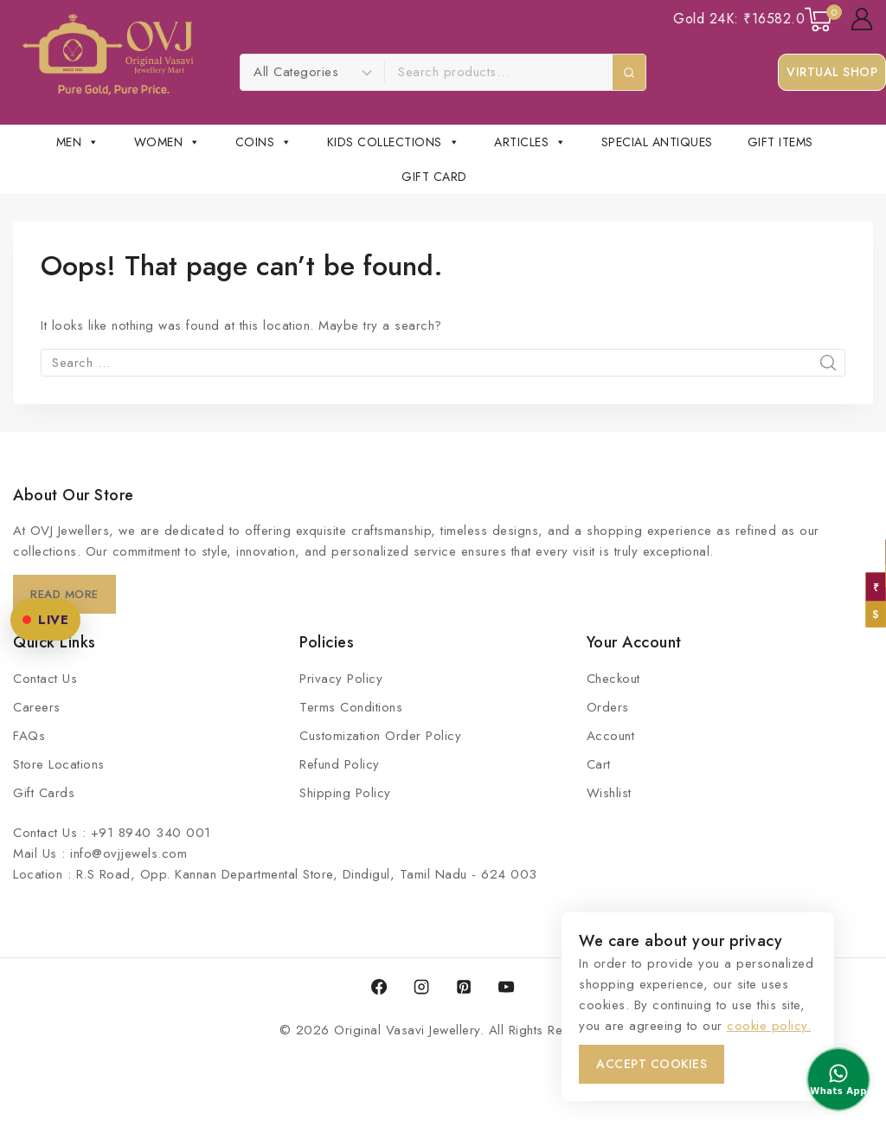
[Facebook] (379, 986)
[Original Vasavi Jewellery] (107, 54)
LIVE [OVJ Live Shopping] (45, 619)
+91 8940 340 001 (151, 832)
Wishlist (609, 792)
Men (78, 142)
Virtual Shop (831, 71)
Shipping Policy (345, 792)
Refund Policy (339, 764)
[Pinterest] (463, 986)
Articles (530, 142)
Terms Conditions (350, 707)
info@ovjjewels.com (128, 853)
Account (611, 735)
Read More (67, 593)
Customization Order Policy (380, 735)
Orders (608, 707)
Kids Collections (393, 142)
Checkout (613, 678)
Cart (599, 764)
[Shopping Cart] (819, 19)
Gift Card (434, 176)
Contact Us (45, 678)
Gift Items (780, 142)
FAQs (29, 735)
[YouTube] (506, 986)
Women (167, 142)
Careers (37, 707)
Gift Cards (43, 792)
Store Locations (59, 764)
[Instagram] (421, 986)
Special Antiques (657, 142)
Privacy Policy (340, 678)
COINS (263, 142)
